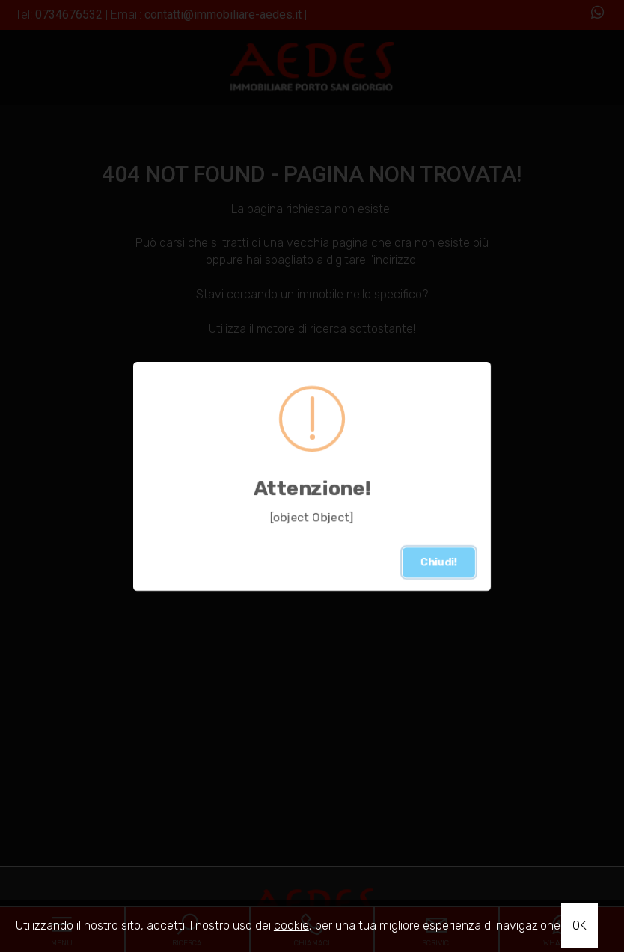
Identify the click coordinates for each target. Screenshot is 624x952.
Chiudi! (438, 562)
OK (579, 925)
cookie (291, 925)
